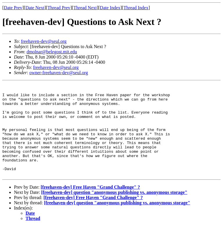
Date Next (35, 7)
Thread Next (85, 7)
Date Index (110, 7)
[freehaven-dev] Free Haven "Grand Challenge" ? (90, 205)
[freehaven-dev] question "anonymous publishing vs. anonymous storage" (114, 210)
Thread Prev (58, 7)
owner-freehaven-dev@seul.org (58, 72)
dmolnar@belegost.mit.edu (51, 51)
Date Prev (13, 7)
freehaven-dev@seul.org (43, 41)
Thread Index (135, 7)
